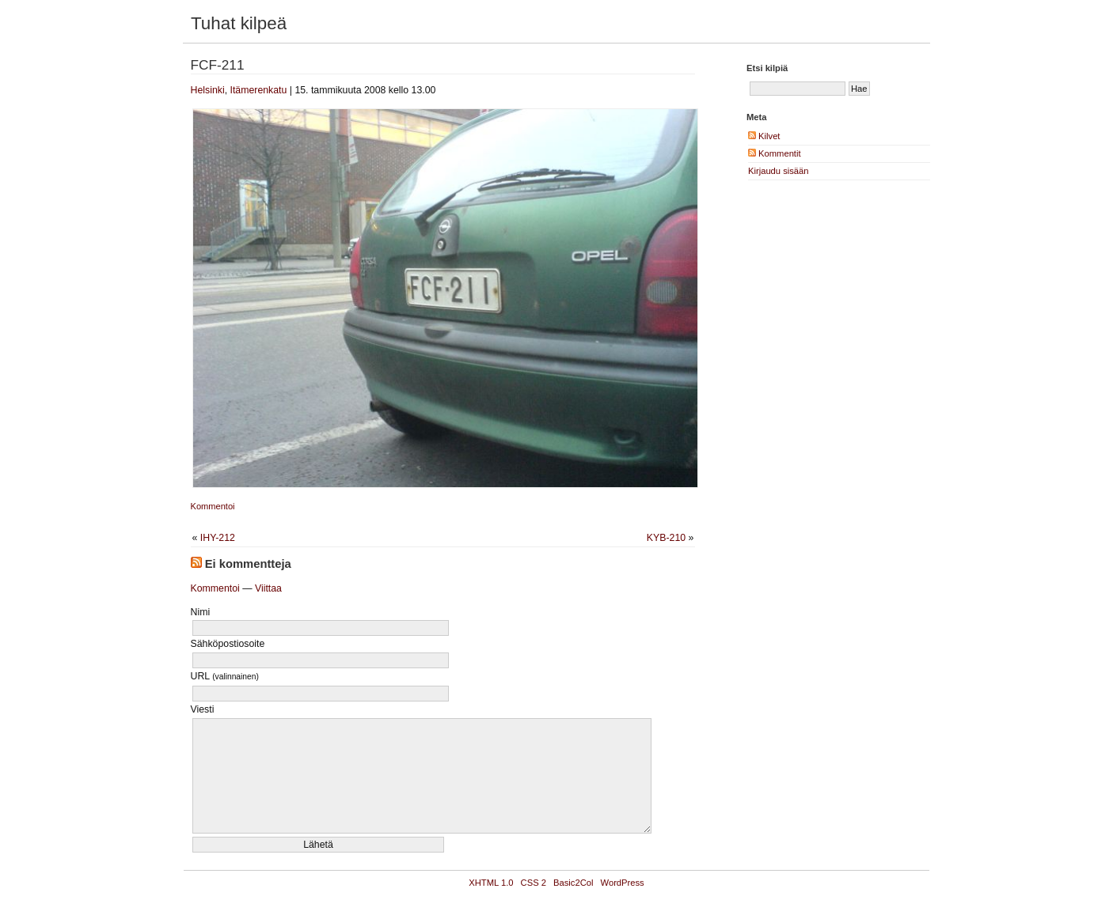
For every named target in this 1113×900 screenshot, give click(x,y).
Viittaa (268, 588)
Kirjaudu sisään (778, 171)
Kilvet (764, 136)
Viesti (203, 709)
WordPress (622, 882)
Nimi (201, 612)
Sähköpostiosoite (228, 643)
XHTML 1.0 (491, 882)
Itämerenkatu (258, 90)
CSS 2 (533, 882)
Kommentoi (213, 506)
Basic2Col (573, 882)
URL (225, 676)
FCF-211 (218, 65)
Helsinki (208, 90)
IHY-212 (217, 537)
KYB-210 (666, 537)
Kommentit (774, 153)
